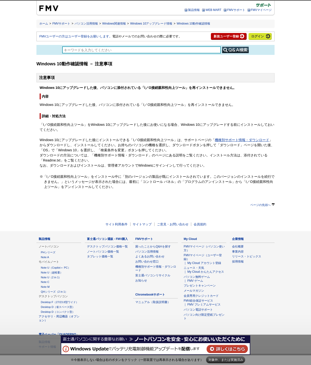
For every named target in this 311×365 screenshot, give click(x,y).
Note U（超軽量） (52, 272)
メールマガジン (194, 290)
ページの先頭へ (262, 205)
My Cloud (190, 239)
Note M (45, 286)
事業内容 (238, 251)
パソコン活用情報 (86, 23)
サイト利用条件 (116, 224)
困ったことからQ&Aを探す (153, 246)
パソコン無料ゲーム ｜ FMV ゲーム (197, 278)
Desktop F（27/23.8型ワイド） (59, 302)
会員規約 (200, 224)
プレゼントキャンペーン (200, 285)
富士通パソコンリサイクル (152, 275)
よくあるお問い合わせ (149, 256)
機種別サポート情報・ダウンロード (242, 140)
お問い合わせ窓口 (147, 261)
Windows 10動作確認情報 (193, 23)
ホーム (43, 23)
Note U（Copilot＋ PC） (55, 267)
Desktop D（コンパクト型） (58, 311)
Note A (45, 257)
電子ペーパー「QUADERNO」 (59, 334)
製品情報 (194, 10)
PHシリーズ (48, 252)
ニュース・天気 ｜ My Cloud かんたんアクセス (204, 269)
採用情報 (238, 261)
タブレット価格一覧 (100, 256)
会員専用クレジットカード (201, 295)
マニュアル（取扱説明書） (152, 302)
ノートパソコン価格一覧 (103, 251)
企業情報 (238, 239)
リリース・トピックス (246, 256)
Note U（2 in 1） (51, 277)
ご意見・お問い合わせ (173, 224)
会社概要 (238, 246)
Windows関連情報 (114, 23)
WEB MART (213, 10)
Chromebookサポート (150, 294)
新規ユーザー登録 (226, 36)
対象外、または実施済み (225, 360)
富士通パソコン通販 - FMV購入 (107, 239)
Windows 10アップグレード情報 (151, 23)
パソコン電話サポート (198, 309)
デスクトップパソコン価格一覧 (107, 246)
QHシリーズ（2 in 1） (54, 291)
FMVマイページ (261, 10)
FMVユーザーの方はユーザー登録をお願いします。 (75, 36)
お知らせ (141, 280)
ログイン (257, 36)
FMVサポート (236, 10)
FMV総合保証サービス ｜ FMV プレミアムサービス (202, 302)
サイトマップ (142, 224)
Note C (45, 281)
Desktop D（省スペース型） (58, 307)
